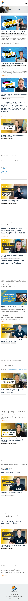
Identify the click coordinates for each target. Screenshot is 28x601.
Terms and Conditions (12, 596)
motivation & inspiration (20, 33)
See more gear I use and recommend (8, 175)
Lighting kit (3, 172)
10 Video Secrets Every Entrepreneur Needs (13, 32)
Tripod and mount (4, 171)
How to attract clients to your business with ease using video (13, 546)
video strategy (3, 36)
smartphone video (13, 65)
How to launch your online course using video (12, 307)
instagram (2, 97)
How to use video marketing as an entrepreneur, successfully (10, 201)
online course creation (4, 309)
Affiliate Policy (21, 596)
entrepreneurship (8, 33)
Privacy (5, 596)
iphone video (14, 33)
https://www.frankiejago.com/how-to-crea (12, 573)
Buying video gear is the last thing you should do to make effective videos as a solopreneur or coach (12, 391)
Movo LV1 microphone (5, 168)
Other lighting (4, 173)
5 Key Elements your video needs (13, 469)
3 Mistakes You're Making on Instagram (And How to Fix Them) (14, 94)
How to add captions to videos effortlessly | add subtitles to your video (13, 340)
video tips (7, 36)
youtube (18, 258)
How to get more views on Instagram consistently (11, 493)
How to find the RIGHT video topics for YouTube (12, 255)
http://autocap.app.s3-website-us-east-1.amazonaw (17, 369)
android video (3, 33)
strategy (18, 65)
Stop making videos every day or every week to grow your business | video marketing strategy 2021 (13, 440)
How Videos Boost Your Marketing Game (12, 63)
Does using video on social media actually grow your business (13, 135)
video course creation (14, 97)
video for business (23, 65)
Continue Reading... (5, 45)
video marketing (3, 66)
